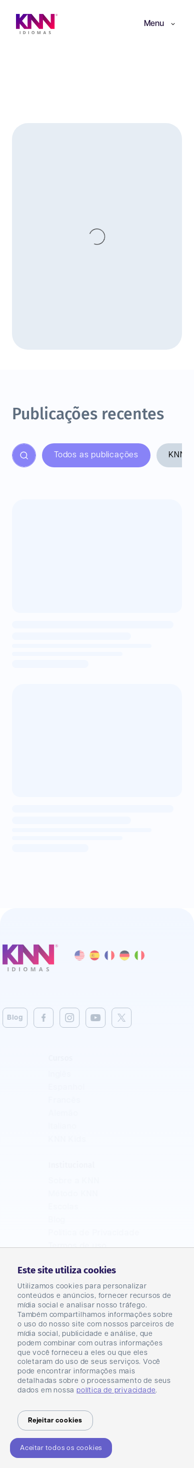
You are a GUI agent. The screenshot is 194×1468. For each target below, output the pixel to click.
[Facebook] (32, 1018)
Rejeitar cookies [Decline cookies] (55, 1420)
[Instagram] (58, 1018)
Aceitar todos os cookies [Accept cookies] (61, 1447)
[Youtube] (84, 1018)
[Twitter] (110, 1018)
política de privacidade (116, 1390)
